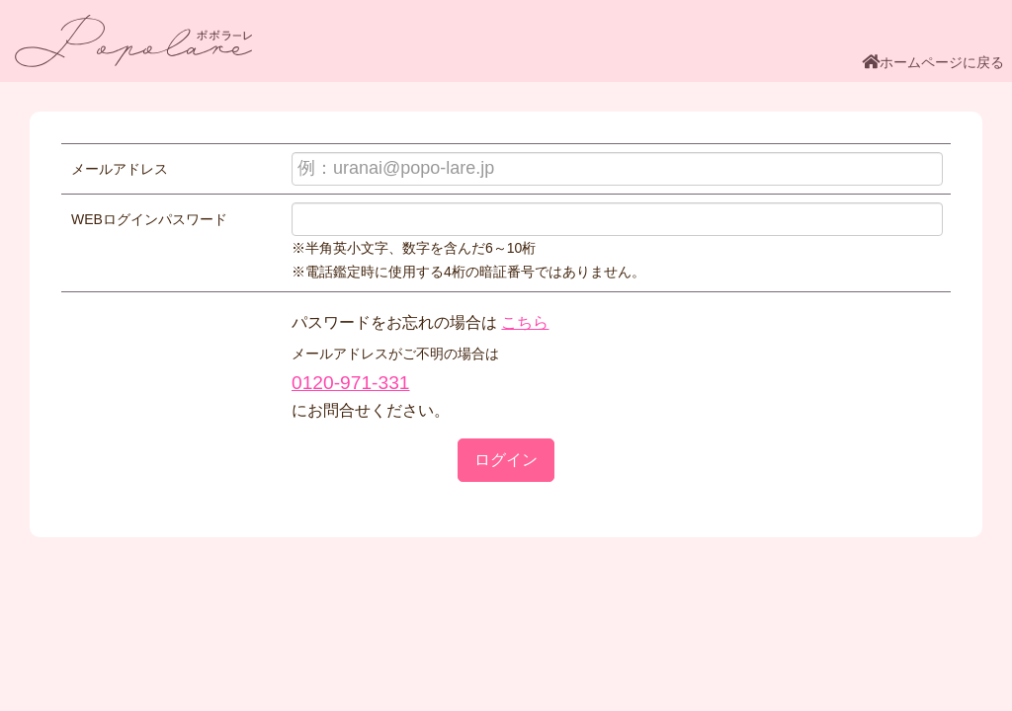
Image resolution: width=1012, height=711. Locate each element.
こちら (524, 322)
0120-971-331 (351, 382)
